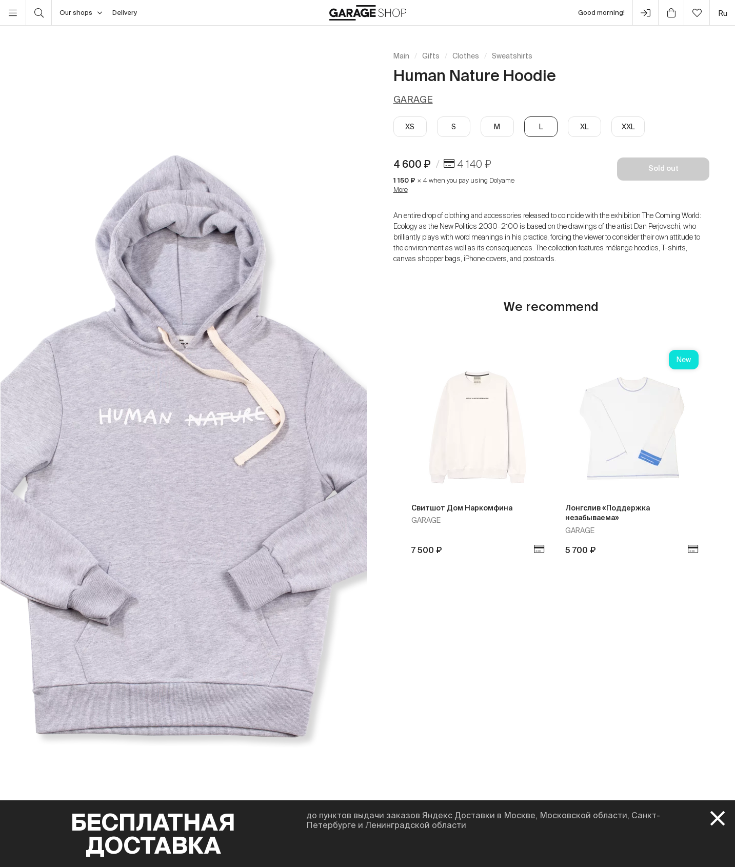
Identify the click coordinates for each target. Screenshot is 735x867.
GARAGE (413, 99)
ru (722, 13)
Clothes (465, 56)
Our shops (80, 12)
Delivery (124, 12)
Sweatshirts (512, 56)
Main (401, 56)
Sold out (663, 168)
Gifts (431, 56)
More (400, 189)
